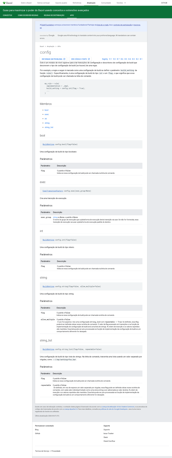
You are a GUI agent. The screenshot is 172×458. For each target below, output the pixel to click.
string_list (49, 127)
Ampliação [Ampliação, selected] (91, 3)
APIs (59, 46)
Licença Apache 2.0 (70, 409)
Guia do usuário (61, 3)
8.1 (141, 59)
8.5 (126, 59)
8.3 (133, 59)
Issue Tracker (109, 433)
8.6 (122, 59)
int (46, 119)
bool (46, 110)
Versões (120, 3)
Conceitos (7, 15)
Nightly (105, 59)
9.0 (114, 59)
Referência (77, 3)
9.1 (110, 59)
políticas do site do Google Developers (114, 409)
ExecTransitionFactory (53, 191)
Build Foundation (47, 25)
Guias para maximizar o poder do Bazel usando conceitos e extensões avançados (46, 10)
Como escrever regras (28, 15)
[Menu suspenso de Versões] (126, 3)
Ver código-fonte (80, 59)
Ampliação (50, 46)
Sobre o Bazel (26, 3)
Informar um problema (53, 59)
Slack (106, 437)
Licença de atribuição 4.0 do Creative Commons (117, 407)
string (47, 123)
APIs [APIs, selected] (72, 15)
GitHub (164, 3)
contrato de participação (123, 25)
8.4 (129, 59)
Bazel (42, 46)
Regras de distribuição (54, 15)
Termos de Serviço (42, 451)
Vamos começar (43, 3)
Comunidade (106, 3)
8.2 (137, 59)
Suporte (107, 430)
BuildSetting (48, 144)
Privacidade (56, 451)
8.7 (118, 59)
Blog (36, 430)
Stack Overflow (109, 441)
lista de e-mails (103, 25)
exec (47, 114)
